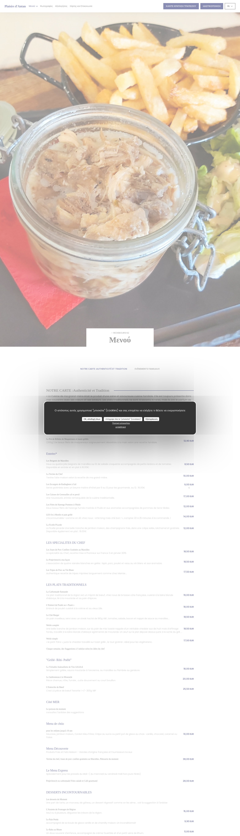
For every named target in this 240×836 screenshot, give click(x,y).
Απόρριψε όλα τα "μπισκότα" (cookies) (123, 419)
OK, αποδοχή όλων (92, 419)
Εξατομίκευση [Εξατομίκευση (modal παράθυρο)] (152, 419)
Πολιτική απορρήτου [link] (121, 423)
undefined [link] (120, 427)
